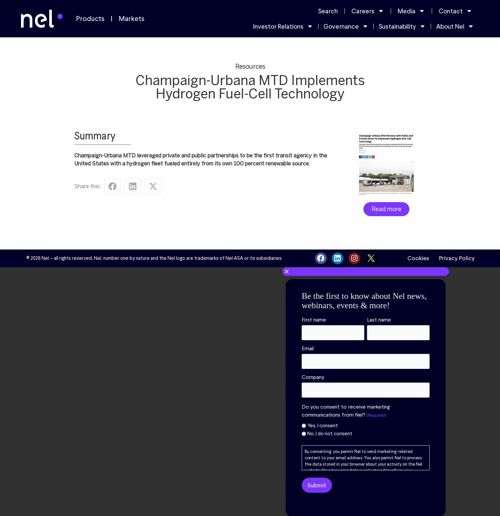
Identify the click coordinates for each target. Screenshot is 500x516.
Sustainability (402, 26)
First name (322, 320)
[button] (374, 271)
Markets (132, 18)
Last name (388, 320)
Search (328, 11)
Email (316, 348)
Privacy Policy (457, 258)
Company (321, 377)
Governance (345, 26)
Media (411, 10)
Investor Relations (283, 26)
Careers (367, 10)
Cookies (418, 258)
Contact (455, 10)
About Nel (455, 26)
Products (90, 18)
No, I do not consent (338, 433)
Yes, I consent (331, 425)
